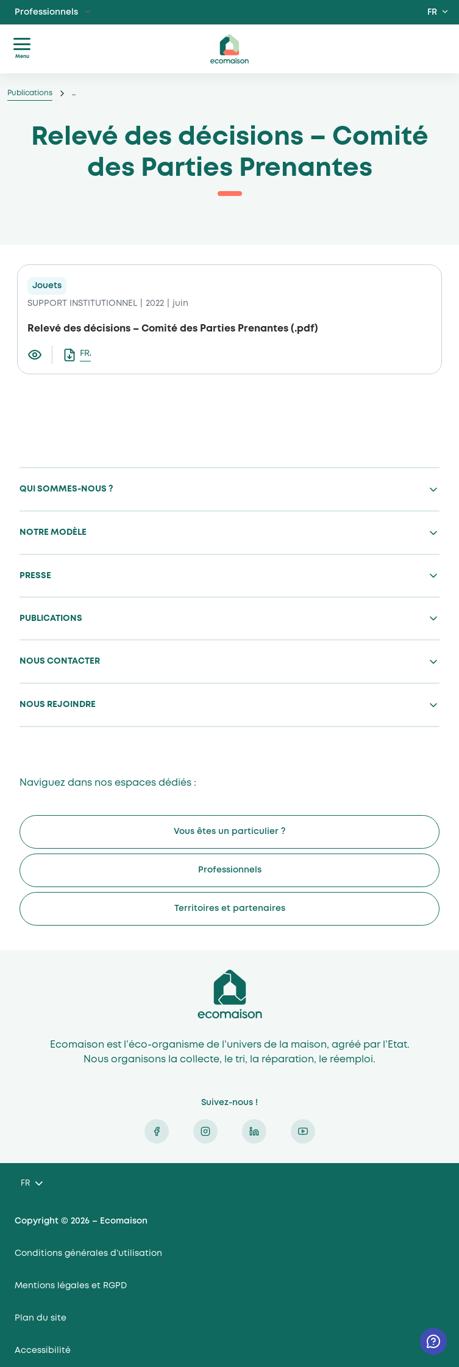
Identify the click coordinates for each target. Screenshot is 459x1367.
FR (432, 12)
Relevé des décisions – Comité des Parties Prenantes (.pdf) (172, 328)
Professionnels (46, 12)
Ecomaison (230, 994)
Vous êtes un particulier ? (229, 831)
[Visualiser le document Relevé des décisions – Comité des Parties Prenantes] (39, 355)
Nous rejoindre (58, 704)
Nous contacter (60, 661)
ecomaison (229, 48)
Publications (29, 93)
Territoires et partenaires (229, 908)
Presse (35, 575)
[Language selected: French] (31, 1184)
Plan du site (40, 1318)
